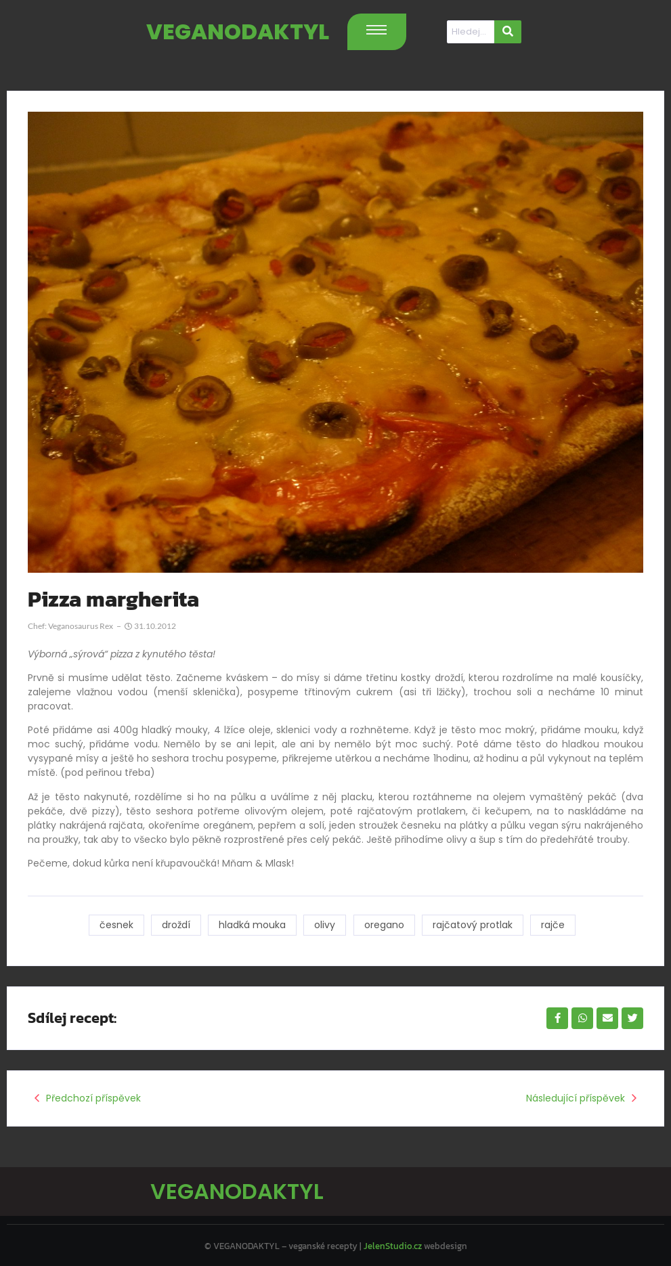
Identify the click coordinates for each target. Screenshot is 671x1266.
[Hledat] (470, 31)
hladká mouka (251, 925)
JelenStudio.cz (393, 1243)
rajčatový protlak (473, 925)
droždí (174, 925)
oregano (384, 925)
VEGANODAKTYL (237, 31)
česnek (114, 925)
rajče (554, 925)
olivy (324, 925)
